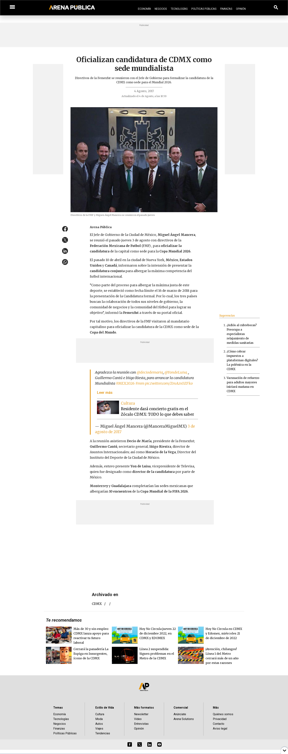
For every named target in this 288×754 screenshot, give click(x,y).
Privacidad (219, 719)
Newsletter (141, 714)
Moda (99, 719)
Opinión (241, 8)
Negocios (161, 8)
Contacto (218, 724)
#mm (139, 383)
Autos (99, 724)
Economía (144, 8)
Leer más (105, 392)
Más (216, 707)
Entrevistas (141, 724)
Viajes (99, 728)
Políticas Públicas (204, 8)
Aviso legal (220, 728)
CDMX (97, 604)
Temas (58, 707)
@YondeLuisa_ (176, 372)
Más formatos (144, 707)
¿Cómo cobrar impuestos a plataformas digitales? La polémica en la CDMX (242, 360)
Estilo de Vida (104, 707)
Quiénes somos (223, 714)
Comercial (181, 707)
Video (138, 719)
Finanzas (226, 8)
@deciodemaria (150, 372)
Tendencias (102, 733)
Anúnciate (180, 714)
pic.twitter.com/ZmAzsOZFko (169, 383)
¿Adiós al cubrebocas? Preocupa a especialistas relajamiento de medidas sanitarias (242, 334)
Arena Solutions (184, 719)
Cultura (99, 714)
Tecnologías (179, 8)
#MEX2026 (125, 383)
